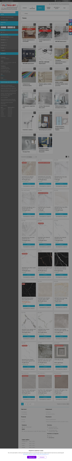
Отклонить (42, 457)
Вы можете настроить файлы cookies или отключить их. (35, 454)
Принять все (32, 457)
